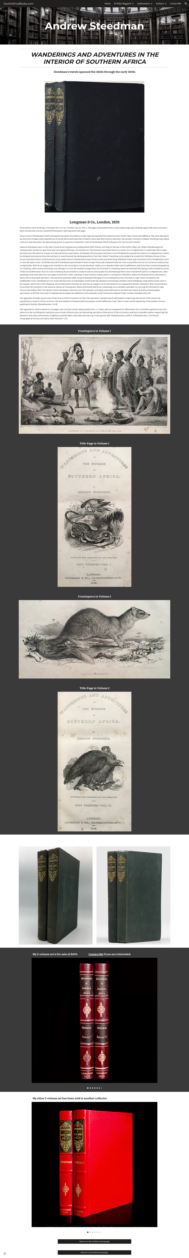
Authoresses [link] (143, 3)
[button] (186, 4)
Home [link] (108, 3)
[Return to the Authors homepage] (94, 1241)
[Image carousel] (94, 1023)
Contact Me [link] (175, 3)
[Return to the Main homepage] (94, 1252)
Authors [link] (160, 3)
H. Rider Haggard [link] (122, 3)
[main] (94, 26)
